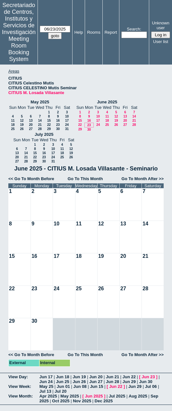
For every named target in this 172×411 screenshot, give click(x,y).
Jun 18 (62, 376)
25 (12, 129)
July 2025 (44, 134)
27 (30, 129)
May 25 (46, 386)
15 (49, 120)
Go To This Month (85, 178)
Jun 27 (95, 381)
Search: (134, 29)
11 (12, 120)
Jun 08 (80, 386)
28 (40, 129)
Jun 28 (112, 381)
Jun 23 (148, 376)
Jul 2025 (117, 396)
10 (67, 116)
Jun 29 (129, 381)
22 (49, 125)
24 (67, 125)
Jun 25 (62, 381)
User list (160, 41)
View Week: (19, 386)
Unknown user (160, 25)
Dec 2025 (104, 400)
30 (58, 129)
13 (30, 120)
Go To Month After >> (143, 178)
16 (58, 120)
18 (12, 125)
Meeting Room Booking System (18, 49)
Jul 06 (151, 386)
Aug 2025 (138, 396)
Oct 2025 (60, 400)
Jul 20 (60, 391)
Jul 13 (45, 391)
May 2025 (39, 102)
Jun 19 (79, 376)
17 (67, 120)
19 (21, 125)
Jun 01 (63, 386)
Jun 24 (46, 381)
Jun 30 (145, 381)
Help (78, 32)
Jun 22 (129, 376)
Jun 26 (79, 381)
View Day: (18, 376)
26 (21, 129)
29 (49, 129)
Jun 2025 (94, 396)
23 (58, 125)
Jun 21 (112, 376)
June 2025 (107, 102)
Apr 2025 (48, 396)
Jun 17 (46, 376)
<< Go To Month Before (31, 178)
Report (111, 32)
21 (40, 125)
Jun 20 (95, 376)
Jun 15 (96, 386)
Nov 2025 (82, 400)
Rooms (93, 32)
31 (67, 129)
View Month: (20, 396)
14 (40, 120)
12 (21, 120)
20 (30, 125)
